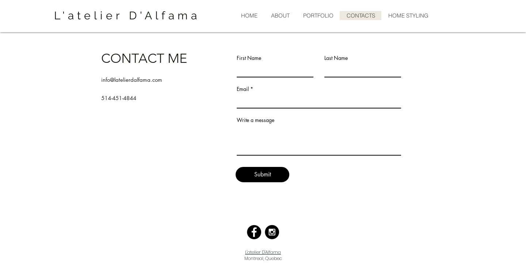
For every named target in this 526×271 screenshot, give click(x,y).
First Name (249, 58)
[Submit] (262, 174)
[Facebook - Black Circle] (254, 232)
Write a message (255, 120)
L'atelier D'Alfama (263, 252)
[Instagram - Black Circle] (272, 232)
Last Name (336, 58)
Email (243, 89)
